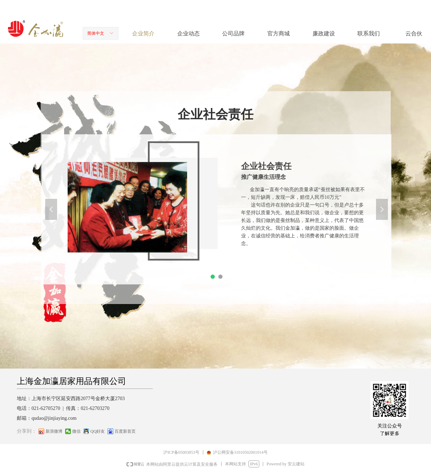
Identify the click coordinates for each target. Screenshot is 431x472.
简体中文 (95, 33)
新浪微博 (54, 431)
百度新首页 (125, 431)
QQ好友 (97, 431)
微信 (76, 431)
